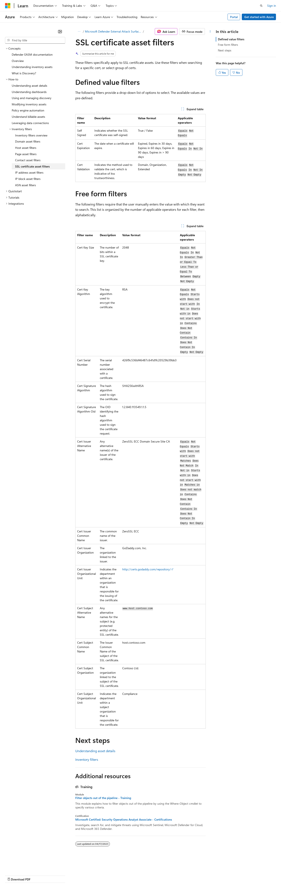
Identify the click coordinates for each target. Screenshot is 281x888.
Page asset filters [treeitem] (25, 154)
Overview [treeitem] (18, 61)
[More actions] (210, 31)
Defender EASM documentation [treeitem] (32, 54)
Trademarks (174, 875)
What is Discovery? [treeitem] (24, 73)
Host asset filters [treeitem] (25, 148)
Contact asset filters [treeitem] (27, 160)
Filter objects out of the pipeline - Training (103, 798)
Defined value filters (231, 39)
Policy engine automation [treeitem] (28, 110)
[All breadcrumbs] (79, 31)
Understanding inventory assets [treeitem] (32, 67)
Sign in (271, 6)
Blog (57, 875)
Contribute (75, 875)
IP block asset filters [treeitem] (27, 179)
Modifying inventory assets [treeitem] (29, 104)
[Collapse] (60, 31)
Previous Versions (38, 875)
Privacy (91, 875)
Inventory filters (86, 759)
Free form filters (228, 45)
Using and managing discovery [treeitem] (31, 98)
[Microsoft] (7, 5)
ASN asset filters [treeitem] (25, 185)
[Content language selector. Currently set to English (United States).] (24, 865)
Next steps (224, 50)
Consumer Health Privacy (120, 875)
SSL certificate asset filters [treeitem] (32, 166)
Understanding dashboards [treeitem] (29, 92)
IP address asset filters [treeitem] (29, 172)
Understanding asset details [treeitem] (29, 86)
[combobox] (35, 40)
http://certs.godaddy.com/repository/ (146, 569)
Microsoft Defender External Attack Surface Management (113, 31)
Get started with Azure (259, 17)
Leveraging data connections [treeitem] (30, 123)
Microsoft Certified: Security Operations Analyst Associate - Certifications (123, 819)
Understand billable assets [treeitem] (28, 117)
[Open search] (261, 5)
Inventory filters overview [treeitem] (31, 135)
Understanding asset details (95, 751)
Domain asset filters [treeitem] (27, 141)
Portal (234, 17)
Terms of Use (153, 875)
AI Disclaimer (13, 875)
